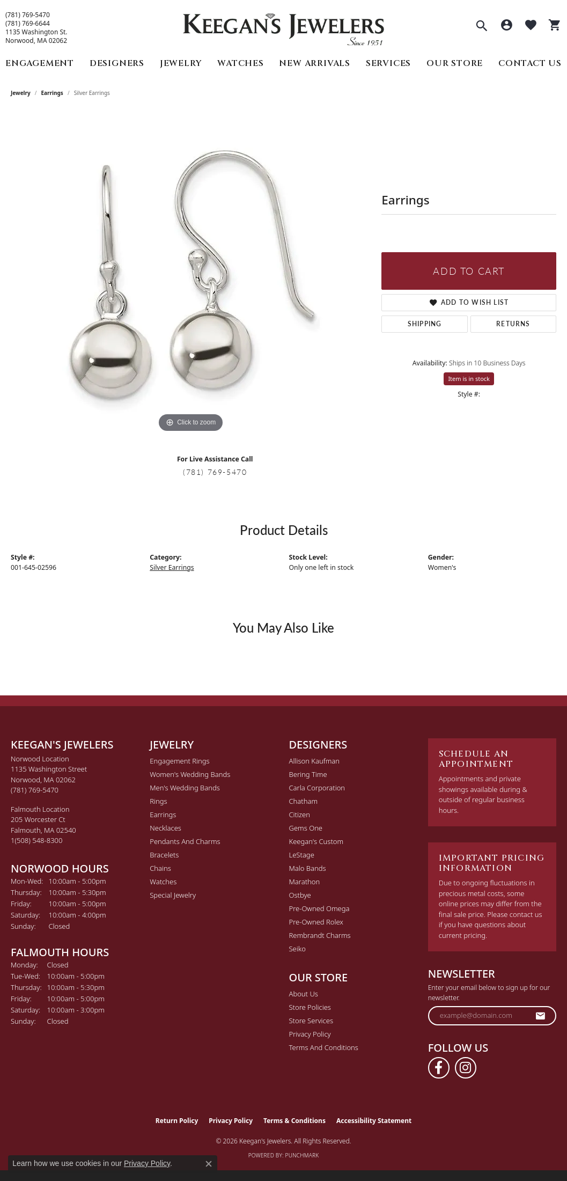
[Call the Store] (34, 790)
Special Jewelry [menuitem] (173, 895)
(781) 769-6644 (27, 23)
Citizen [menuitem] (299, 814)
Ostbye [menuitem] (300, 895)
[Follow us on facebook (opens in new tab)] (439, 1068)
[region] (191, 274)
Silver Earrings (172, 567)
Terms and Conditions (323, 1047)
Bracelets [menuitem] (164, 855)
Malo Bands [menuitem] (307, 868)
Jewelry (181, 63)
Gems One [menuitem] (306, 828)
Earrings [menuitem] (163, 814)
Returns (513, 323)
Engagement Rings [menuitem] (179, 761)
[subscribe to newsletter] (540, 1015)
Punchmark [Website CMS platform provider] (302, 1155)
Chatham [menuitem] (303, 801)
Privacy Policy (310, 1034)
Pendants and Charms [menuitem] (185, 841)
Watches (240, 63)
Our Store (454, 63)
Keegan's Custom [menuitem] (316, 841)
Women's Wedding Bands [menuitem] (190, 774)
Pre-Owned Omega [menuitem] (319, 908)
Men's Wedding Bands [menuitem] (185, 788)
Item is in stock (469, 379)
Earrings (52, 93)
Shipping (425, 323)
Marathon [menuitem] (304, 881)
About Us (303, 994)
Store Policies (310, 1007)
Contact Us (530, 63)
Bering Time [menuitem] (308, 774)
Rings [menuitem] (158, 801)
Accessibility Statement (373, 1120)
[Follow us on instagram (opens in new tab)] (465, 1068)
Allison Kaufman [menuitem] (314, 761)
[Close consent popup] (208, 1164)
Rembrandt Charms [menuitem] (320, 935)
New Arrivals (314, 63)
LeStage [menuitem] (301, 855)
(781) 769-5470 (27, 15)
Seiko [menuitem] (297, 948)
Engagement (39, 63)
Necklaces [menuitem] (165, 828)
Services (388, 63)
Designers (117, 63)
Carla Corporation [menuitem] (317, 788)
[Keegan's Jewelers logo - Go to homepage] (283, 26)
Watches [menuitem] (163, 881)
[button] (481, 26)
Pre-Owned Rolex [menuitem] (316, 922)
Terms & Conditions (294, 1120)
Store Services (311, 1020)
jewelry (21, 93)
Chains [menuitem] (160, 868)
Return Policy (177, 1120)
